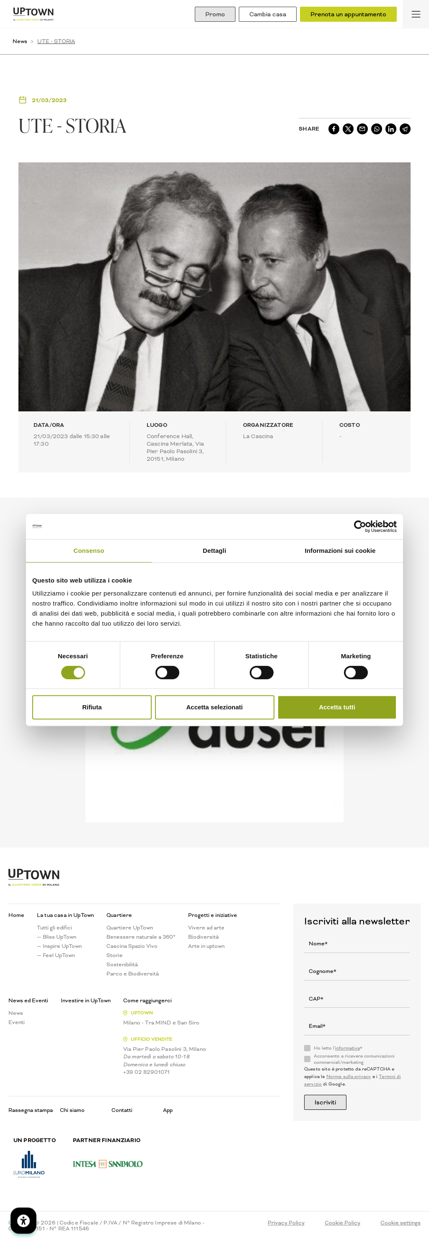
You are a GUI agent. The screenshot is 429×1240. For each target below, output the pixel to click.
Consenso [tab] (88, 550)
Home (16, 915)
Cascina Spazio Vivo (132, 946)
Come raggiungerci (147, 1001)
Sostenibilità (122, 965)
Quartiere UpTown (129, 928)
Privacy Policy (286, 1223)
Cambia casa (267, 14)
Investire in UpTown (86, 1001)
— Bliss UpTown (56, 937)
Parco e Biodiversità (132, 974)
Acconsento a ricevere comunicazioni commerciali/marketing (354, 1059)
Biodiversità (203, 937)
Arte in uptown (206, 946)
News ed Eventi (28, 1001)
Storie (114, 955)
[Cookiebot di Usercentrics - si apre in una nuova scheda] (360, 526)
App (168, 1110)
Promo (215, 14)
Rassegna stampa (30, 1110)
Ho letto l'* (338, 1048)
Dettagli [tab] (214, 550)
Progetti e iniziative (212, 915)
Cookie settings (400, 1223)
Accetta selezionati (214, 707)
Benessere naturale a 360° (141, 937)
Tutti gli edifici (54, 928)
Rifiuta (92, 707)
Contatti (121, 1110)
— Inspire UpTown (59, 946)
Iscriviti (325, 1102)
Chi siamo (72, 1110)
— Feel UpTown (56, 955)
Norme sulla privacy (348, 1076)
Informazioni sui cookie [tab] (340, 550)
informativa (347, 1048)
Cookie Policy (342, 1223)
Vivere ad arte (206, 928)
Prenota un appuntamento (348, 14)
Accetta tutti (337, 707)
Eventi (16, 1022)
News (20, 41)
